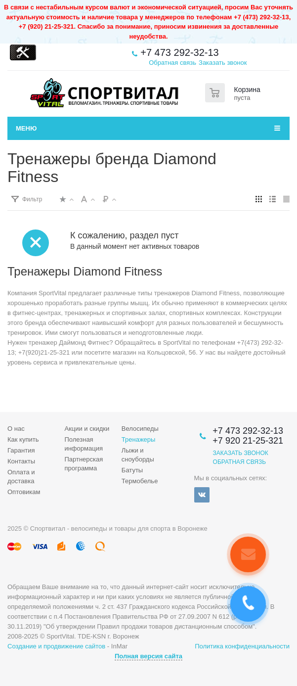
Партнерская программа (83, 464)
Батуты (132, 470)
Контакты (21, 461)
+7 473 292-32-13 (179, 52)
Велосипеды (140, 428)
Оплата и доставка (21, 476)
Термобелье (140, 481)
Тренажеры (139, 439)
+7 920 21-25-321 (247, 441)
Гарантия (21, 450)
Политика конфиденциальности (242, 646)
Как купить (23, 439)
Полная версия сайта (148, 656)
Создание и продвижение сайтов (56, 646)
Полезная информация (83, 444)
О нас (16, 428)
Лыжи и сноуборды (138, 455)
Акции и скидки (86, 428)
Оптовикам (24, 492)
